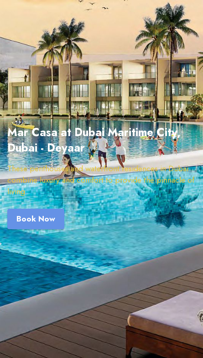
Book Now (35, 218)
